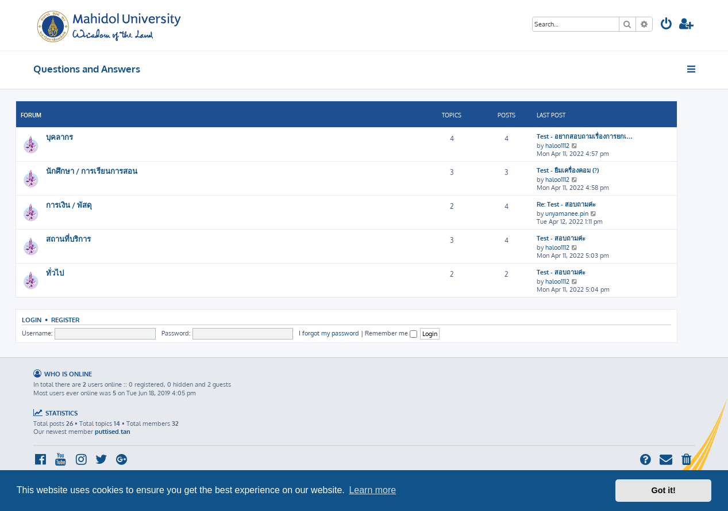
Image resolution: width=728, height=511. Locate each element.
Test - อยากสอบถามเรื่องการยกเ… (585, 136)
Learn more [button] (372, 490)
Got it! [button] (664, 490)
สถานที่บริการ (68, 238)
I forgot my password (329, 333)
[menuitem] (666, 25)
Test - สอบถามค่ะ (561, 238)
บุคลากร (59, 137)
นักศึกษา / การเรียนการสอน (91, 171)
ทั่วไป (55, 272)
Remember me (391, 333)
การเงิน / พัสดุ (69, 204)
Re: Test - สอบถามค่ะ (566, 204)
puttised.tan (112, 432)
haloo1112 (557, 146)
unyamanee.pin (566, 213)
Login (31, 319)
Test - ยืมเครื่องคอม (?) (568, 170)
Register (65, 319)
